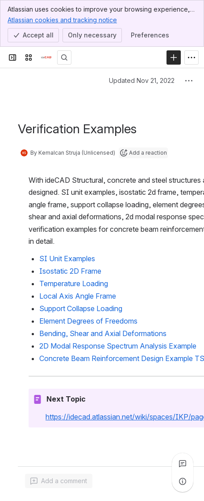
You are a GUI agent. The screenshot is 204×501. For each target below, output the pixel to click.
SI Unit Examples (67, 258)
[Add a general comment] (58, 481)
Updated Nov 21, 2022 (142, 80)
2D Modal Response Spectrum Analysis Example (117, 345)
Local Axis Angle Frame (77, 296)
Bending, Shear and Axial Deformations (103, 333)
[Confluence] (46, 57)
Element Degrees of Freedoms (88, 320)
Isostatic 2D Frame (70, 271)
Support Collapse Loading (80, 308)
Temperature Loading (73, 283)
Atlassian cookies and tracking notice (62, 20)
